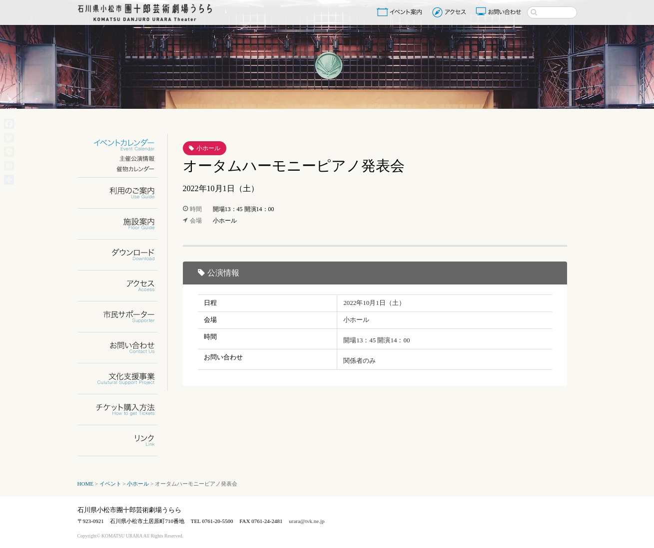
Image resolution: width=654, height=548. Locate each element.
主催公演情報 (123, 158)
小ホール (208, 148)
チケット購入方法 (123, 409)
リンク (123, 440)
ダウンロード (123, 255)
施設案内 (123, 224)
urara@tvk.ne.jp (306, 521)
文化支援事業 (123, 378)
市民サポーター (123, 316)
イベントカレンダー (123, 145)
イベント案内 (401, 12)
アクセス (450, 12)
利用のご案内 (123, 193)
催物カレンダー (123, 169)
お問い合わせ (499, 12)
